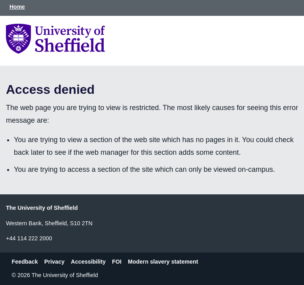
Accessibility (88, 261)
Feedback (24, 261)
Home (17, 7)
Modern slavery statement (163, 261)
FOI (117, 261)
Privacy (54, 261)
